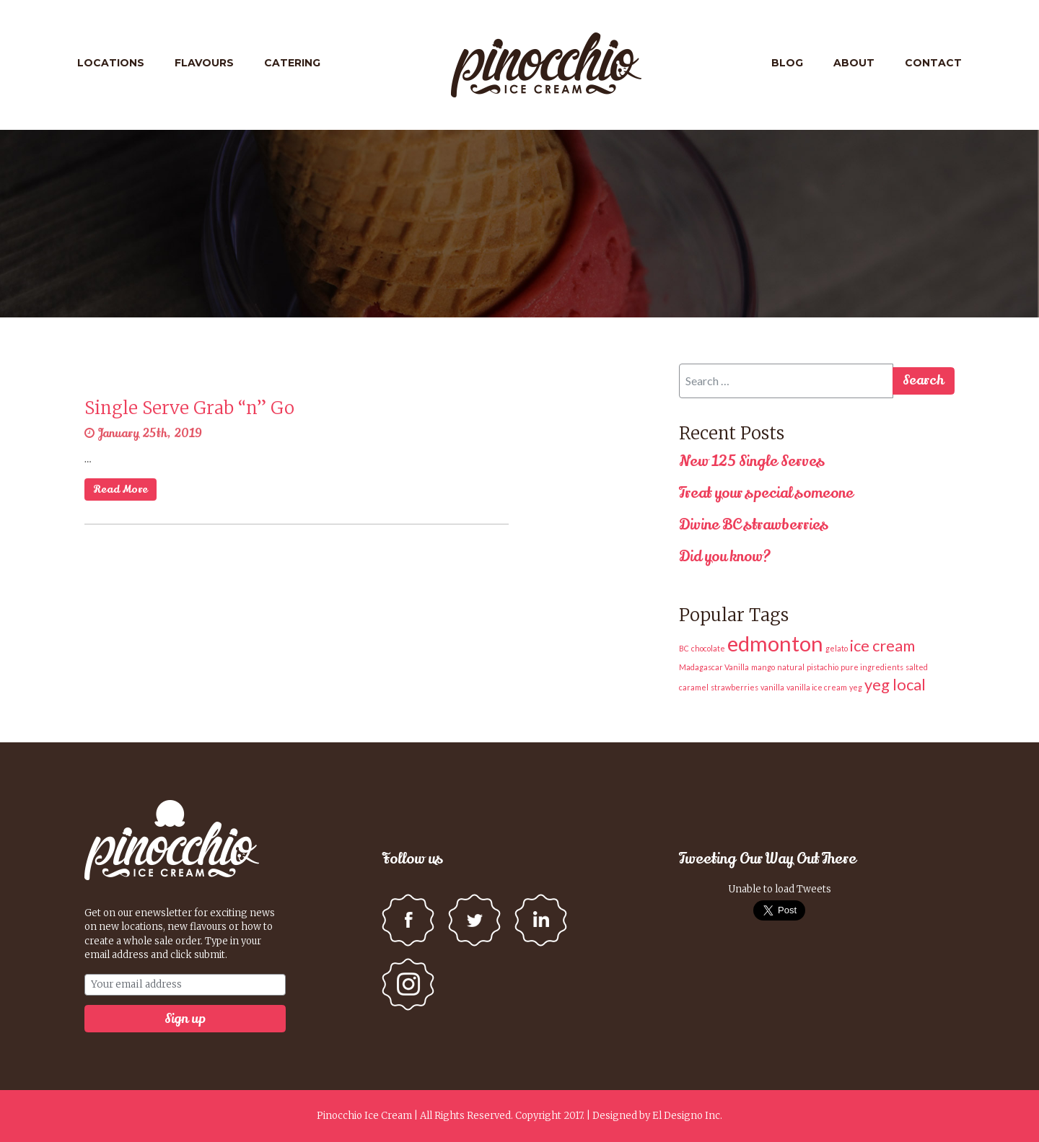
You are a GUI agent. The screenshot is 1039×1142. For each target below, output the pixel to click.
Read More (120, 489)
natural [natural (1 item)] (791, 667)
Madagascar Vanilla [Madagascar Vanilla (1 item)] (714, 667)
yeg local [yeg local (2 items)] (895, 684)
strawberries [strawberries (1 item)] (734, 687)
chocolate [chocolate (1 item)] (708, 648)
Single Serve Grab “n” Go (189, 408)
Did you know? (725, 556)
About (853, 62)
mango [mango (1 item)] (763, 667)
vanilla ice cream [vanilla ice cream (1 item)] (816, 687)
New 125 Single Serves (752, 461)
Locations (110, 62)
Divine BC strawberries (753, 525)
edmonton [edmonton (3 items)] (775, 643)
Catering (292, 62)
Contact (933, 62)
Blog (787, 62)
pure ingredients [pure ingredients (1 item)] (872, 667)
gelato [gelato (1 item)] (836, 648)
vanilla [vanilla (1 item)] (772, 687)
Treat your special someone (766, 493)
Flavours (204, 62)
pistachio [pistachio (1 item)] (822, 667)
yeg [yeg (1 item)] (855, 687)
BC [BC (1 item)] (684, 648)
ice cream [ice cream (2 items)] (882, 645)
